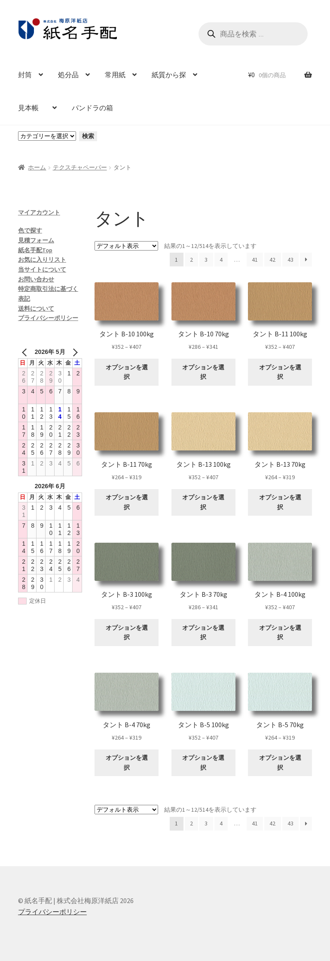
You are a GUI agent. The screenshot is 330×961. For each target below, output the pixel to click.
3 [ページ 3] (206, 259)
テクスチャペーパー (80, 167)
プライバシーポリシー (48, 318)
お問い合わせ (36, 279)
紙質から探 (169, 74)
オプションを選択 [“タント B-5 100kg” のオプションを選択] (203, 762)
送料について (36, 308)
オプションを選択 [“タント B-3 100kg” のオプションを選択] (127, 632)
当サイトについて (42, 269)
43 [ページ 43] (290, 259)
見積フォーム (36, 240)
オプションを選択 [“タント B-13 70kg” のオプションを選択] (280, 502)
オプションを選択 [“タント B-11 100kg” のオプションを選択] (280, 372)
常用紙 (115, 74)
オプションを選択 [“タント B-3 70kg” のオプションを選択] (203, 632)
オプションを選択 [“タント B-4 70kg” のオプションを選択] (127, 762)
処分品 (68, 74)
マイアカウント (39, 212)
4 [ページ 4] (221, 259)
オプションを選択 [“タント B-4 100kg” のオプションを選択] (280, 632)
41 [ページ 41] (255, 259)
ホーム (37, 167)
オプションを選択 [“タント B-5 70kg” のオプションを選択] (280, 762)
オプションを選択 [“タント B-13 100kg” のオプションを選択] (203, 502)
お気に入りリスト (42, 259)
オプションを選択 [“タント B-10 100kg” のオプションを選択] (127, 372)
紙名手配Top (35, 250)
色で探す (30, 230)
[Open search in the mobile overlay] (253, 34)
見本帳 (32, 107)
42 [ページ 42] (272, 259)
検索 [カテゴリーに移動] (88, 136)
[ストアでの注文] (126, 246)
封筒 (25, 74)
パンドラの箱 (92, 107)
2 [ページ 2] (191, 259)
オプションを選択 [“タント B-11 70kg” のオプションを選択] (127, 502)
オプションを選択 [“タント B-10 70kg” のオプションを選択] (203, 372)
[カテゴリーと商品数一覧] (47, 136)
